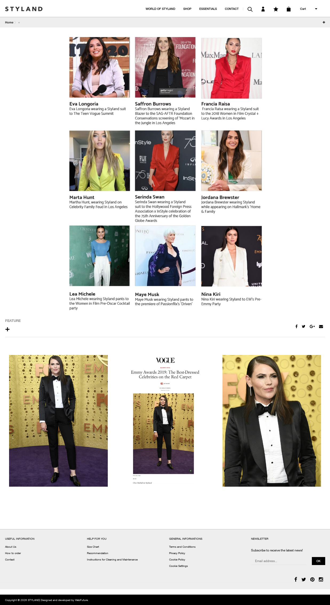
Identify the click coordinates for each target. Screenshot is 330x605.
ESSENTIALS (208, 8)
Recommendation (97, 553)
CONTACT (232, 8)
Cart (303, 8)
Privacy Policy (177, 553)
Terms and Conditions (182, 547)
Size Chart (93, 547)
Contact (9, 560)
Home (9, 22)
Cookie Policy (177, 560)
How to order (13, 553)
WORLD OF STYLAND (160, 8)
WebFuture (81, 600)
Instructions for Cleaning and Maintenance (112, 560)
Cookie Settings (178, 566)
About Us (10, 547)
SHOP (187, 8)
